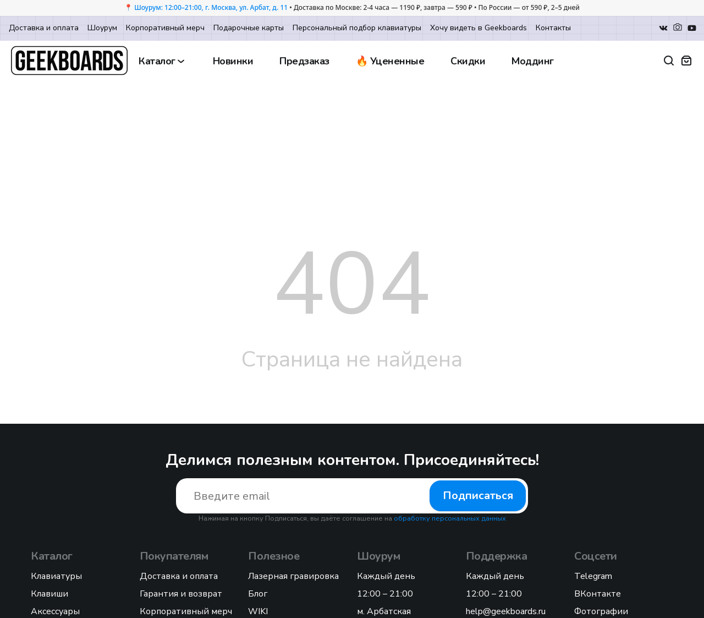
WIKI (258, 611)
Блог (257, 594)
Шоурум (102, 28)
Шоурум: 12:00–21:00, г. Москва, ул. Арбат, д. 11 (211, 7)
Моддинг (533, 61)
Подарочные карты (248, 28)
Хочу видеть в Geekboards (478, 28)
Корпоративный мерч (165, 28)
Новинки (233, 61)
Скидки (467, 61)
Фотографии (601, 611)
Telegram (593, 576)
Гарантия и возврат (181, 594)
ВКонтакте (597, 594)
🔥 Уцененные (390, 61)
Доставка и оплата (44, 28)
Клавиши (49, 594)
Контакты (553, 28)
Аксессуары (55, 611)
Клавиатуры (56, 576)
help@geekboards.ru (506, 611)
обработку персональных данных (450, 518)
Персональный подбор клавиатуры (357, 28)
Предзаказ (304, 61)
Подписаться (478, 495)
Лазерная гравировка (293, 576)
